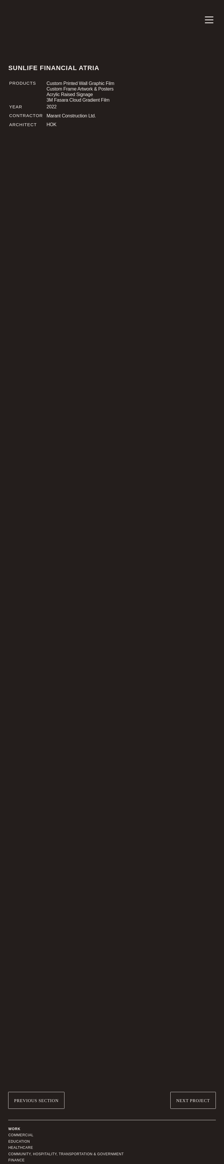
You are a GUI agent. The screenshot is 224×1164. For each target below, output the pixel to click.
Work (14, 1129)
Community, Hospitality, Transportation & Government (66, 1154)
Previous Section (36, 1100)
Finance (16, 1160)
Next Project (193, 1100)
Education (19, 1141)
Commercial (20, 1135)
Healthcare (20, 1147)
